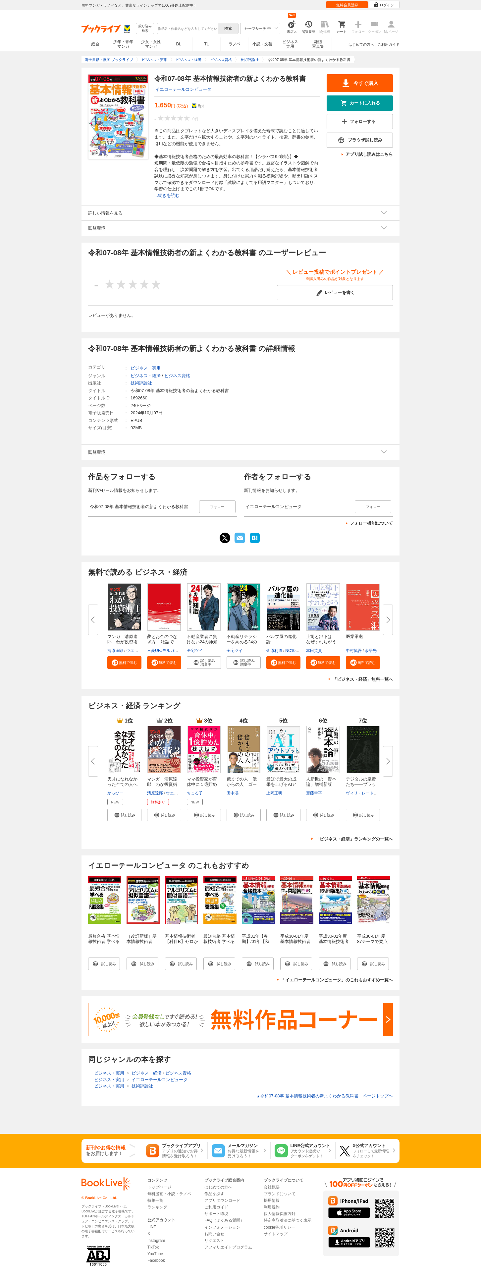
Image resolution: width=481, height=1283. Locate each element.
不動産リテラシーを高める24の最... (242, 642)
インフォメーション (222, 1227)
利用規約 (272, 1207)
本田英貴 (314, 650)
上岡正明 (274, 793)
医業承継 (354, 636)
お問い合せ (214, 1234)
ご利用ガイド (389, 44)
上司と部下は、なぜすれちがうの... (321, 642)
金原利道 (274, 650)
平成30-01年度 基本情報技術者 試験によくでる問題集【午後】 (295, 944)
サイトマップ (276, 1234)
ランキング (157, 1207)
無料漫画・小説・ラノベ (169, 1194)
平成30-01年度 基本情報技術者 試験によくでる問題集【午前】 (334, 944)
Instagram (156, 1240)
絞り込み (145, 28)
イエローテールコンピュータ (183, 89)
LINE (151, 1227)
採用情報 (272, 1200)
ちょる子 (195, 793)
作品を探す (214, 1194)
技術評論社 (141, 382)
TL (206, 44)
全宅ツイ (195, 650)
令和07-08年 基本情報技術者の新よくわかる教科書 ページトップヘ (324, 1095)
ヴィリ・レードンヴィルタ (370, 793)
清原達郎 (115, 650)
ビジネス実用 (290, 44)
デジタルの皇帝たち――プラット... (361, 784)
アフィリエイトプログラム (228, 1247)
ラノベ (234, 44)
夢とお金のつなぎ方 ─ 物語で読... (162, 642)
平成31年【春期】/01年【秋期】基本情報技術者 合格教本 (257, 944)
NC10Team (295, 650)
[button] (124, 662)
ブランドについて (279, 1194)
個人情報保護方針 (279, 1213)
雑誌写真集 (318, 44)
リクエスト (214, 1240)
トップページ (159, 1187)
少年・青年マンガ (123, 44)
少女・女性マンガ (151, 44)
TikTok (153, 1247)
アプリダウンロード (222, 1200)
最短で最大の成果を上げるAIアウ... (281, 784)
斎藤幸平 (314, 793)
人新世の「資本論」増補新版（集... (321, 784)
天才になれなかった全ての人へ (122, 782)
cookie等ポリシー (279, 1227)
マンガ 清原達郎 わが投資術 (122, 639)
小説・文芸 (262, 44)
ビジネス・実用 (146, 368)
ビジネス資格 (177, 375)
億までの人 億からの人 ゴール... (242, 784)
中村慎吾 (354, 650)
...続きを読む (167, 195)
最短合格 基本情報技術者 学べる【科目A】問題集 (104, 941)
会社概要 (272, 1187)
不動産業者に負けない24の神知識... (202, 642)
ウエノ (132, 650)
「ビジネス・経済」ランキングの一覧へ (354, 839)
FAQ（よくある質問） (224, 1220)
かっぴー (115, 793)
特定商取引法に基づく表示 (287, 1220)
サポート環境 (216, 1213)
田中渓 (233, 793)
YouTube (155, 1254)
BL (179, 43)
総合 (95, 44)
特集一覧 (155, 1200)
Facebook (156, 1260)
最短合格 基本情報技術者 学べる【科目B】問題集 (220, 941)
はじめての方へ (361, 44)
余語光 (371, 650)
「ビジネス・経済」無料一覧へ (363, 679)
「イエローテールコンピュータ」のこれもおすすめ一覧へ (337, 979)
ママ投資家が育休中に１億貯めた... (202, 784)
